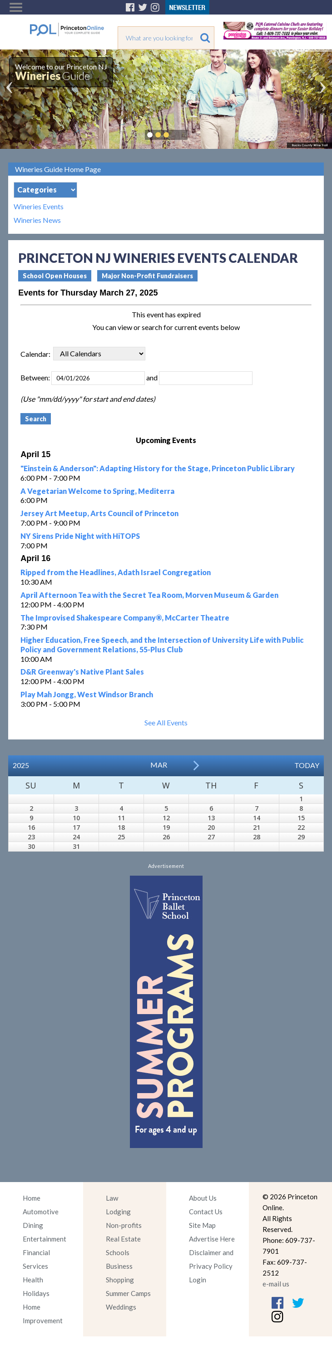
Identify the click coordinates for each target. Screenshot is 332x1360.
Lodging (118, 1211)
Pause (180, 135)
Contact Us (206, 1211)
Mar (158, 764)
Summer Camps (128, 1293)
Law (112, 1198)
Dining (33, 1225)
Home (31, 1198)
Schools (117, 1252)
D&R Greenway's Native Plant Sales (82, 671)
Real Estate (123, 1239)
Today (306, 765)
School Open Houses (55, 276)
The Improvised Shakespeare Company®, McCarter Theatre (124, 617)
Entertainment (44, 1239)
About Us (203, 1198)
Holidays (36, 1293)
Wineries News (37, 220)
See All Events (166, 722)
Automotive (41, 1211)
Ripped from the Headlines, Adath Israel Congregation (115, 572)
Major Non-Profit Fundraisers (147, 276)
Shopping (120, 1280)
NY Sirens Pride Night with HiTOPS (80, 536)
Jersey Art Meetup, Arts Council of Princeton (99, 513)
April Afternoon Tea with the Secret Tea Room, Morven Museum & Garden (149, 595)
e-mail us (276, 1284)
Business (119, 1266)
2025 (21, 765)
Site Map (202, 1225)
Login (197, 1280)
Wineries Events (39, 206)
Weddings (121, 1307)
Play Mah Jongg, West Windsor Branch (86, 694)
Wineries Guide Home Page (58, 169)
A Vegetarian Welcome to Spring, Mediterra (97, 491)
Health (33, 1280)
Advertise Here (212, 1239)
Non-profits (124, 1225)
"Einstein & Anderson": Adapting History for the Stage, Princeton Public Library (157, 468)
